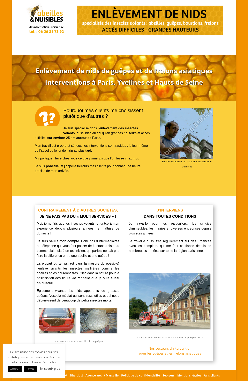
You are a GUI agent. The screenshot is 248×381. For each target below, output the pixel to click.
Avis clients (212, 375)
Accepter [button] (15, 368)
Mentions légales (189, 375)
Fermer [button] (30, 368)
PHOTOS (150, 40)
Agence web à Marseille (102, 375)
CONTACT (204, 41)
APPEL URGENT (95, 45)
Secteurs (169, 375)
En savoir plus (50, 368)
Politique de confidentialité (140, 375)
